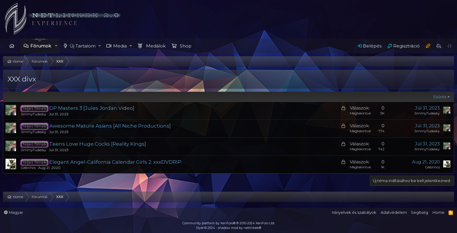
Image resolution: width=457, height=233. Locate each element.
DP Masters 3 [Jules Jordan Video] (91, 108)
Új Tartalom (83, 46)
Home (11, 45)
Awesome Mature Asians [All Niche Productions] (110, 126)
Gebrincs (28, 167)
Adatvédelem (394, 212)
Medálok (156, 46)
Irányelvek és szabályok (354, 212)
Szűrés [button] (439, 96)
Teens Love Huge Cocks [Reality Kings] (97, 144)
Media (120, 46)
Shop (185, 46)
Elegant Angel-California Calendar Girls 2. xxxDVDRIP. (115, 162)
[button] (56, 45)
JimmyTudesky (33, 114)
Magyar (13, 212)
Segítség (419, 212)
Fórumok (40, 46)
